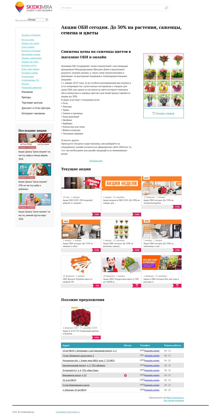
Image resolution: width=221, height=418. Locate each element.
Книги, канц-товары (30, 69)
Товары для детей (30, 43)
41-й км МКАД (69, 380)
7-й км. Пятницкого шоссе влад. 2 (78, 355)
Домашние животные (31, 87)
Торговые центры (32, 102)
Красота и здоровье (31, 50)
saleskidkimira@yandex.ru (68, 411)
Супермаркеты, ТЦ (30, 80)
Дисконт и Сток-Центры (36, 108)
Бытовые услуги (28, 65)
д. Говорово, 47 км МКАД (74, 390)
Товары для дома (29, 61)
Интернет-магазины (33, 113)
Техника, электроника (31, 58)
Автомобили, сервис (30, 54)
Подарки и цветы (29, 72)
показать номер (152, 350)
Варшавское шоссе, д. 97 (75, 375)
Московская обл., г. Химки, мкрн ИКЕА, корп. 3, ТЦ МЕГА (88, 360)
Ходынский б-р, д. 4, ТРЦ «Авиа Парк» (81, 370)
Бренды (26, 97)
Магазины (27, 92)
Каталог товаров (165, 113)
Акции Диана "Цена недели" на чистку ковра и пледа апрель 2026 (34, 155)
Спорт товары (27, 47)
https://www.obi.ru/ (175, 397)
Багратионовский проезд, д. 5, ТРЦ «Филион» (84, 365)
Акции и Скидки (31, 35)
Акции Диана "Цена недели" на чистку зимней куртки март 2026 (34, 215)
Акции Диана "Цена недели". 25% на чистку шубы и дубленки (32, 185)
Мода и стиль (27, 39)
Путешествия (27, 76)
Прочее (25, 83)
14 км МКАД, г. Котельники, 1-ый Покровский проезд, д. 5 (90, 350)
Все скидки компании (174, 400)
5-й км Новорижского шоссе (76, 385)
